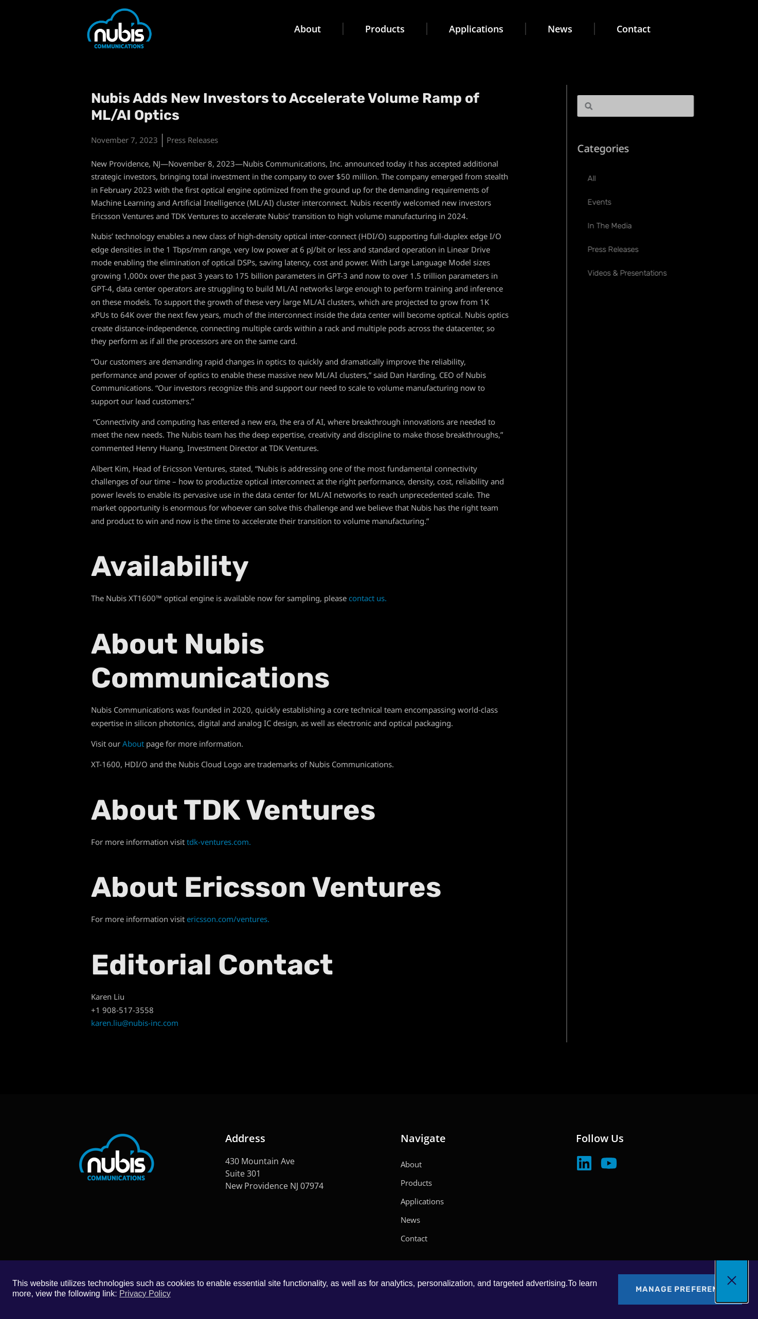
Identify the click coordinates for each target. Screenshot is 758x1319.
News (560, 29)
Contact (634, 29)
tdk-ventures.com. (219, 842)
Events (632, 202)
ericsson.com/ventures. (228, 919)
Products (385, 29)
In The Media (643, 225)
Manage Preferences (685, 1289)
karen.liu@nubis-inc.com (134, 1023)
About (307, 29)
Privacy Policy (145, 1293)
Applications (476, 29)
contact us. (368, 598)
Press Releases (192, 140)
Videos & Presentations (660, 273)
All (625, 178)
